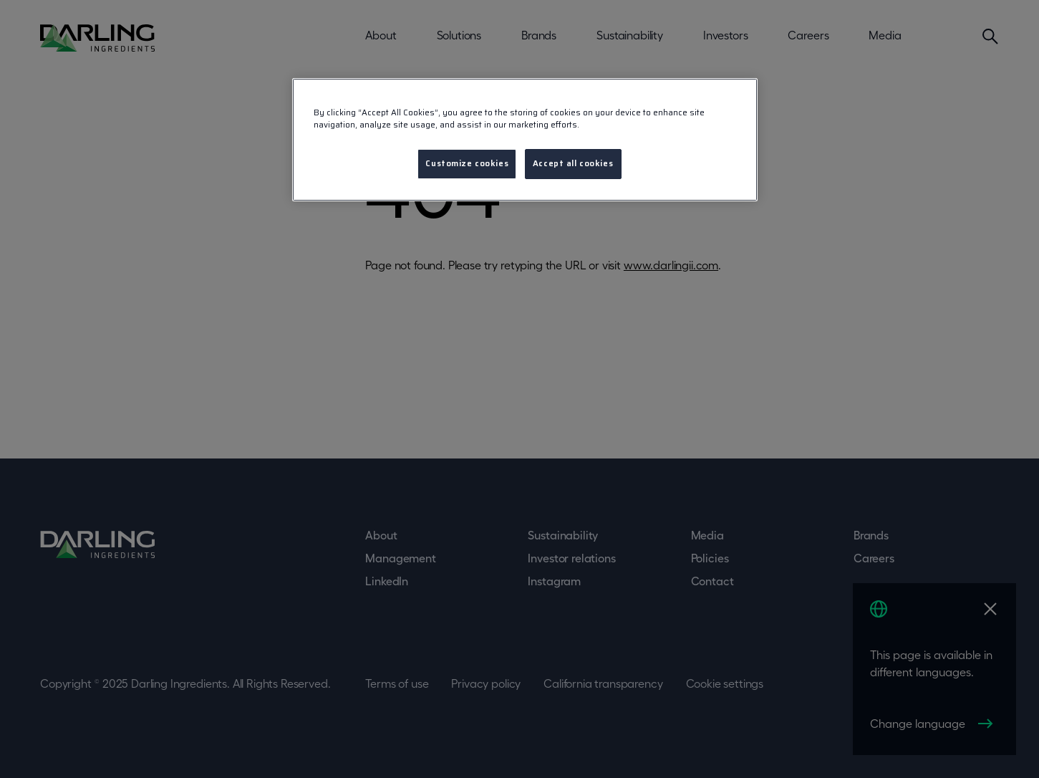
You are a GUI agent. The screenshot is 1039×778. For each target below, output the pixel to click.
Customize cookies (466, 163)
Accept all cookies (573, 163)
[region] (525, 139)
